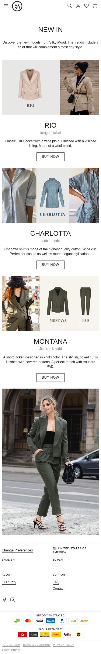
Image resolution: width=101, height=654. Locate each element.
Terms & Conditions (36, 645)
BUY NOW (50, 156)
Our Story (9, 582)
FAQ (56, 582)
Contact (58, 588)
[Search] (69, 6)
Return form (11, 645)
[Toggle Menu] (5, 6)
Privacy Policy (63, 645)
